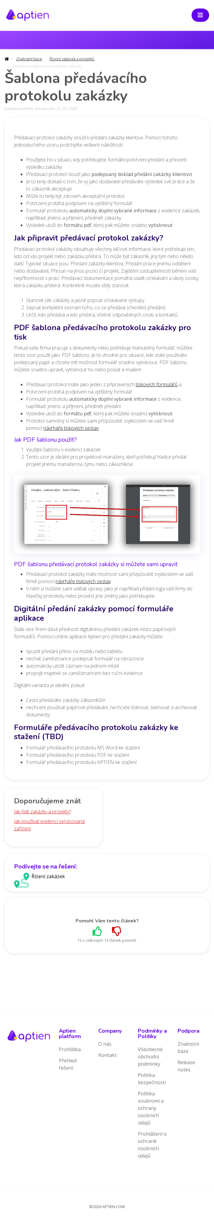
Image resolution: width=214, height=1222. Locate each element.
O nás (104, 1044)
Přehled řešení (67, 1064)
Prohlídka (70, 1049)
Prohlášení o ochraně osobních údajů (152, 1145)
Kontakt (107, 1055)
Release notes (186, 1066)
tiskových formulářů (157, 384)
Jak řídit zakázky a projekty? (42, 811)
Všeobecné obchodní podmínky (150, 1056)
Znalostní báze (29, 58)
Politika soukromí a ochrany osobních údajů (151, 1108)
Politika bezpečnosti (152, 1079)
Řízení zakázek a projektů (71, 58)
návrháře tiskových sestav (71, 428)
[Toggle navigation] (200, 15)
